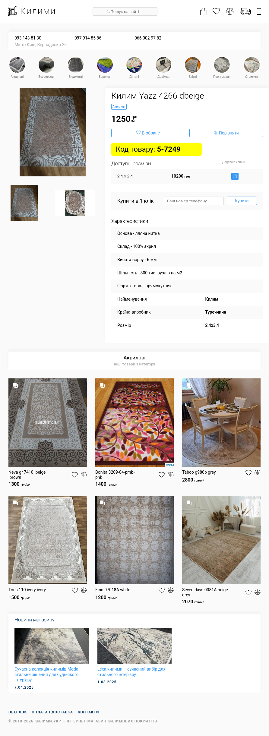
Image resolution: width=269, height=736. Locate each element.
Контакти (88, 712)
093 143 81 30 (27, 38)
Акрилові (134, 358)
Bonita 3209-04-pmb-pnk (114, 475)
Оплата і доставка (52, 712)
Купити (242, 200)
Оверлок (17, 712)
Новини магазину (34, 620)
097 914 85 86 (87, 38)
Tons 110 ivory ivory (27, 589)
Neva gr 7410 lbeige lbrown (27, 475)
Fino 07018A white (112, 589)
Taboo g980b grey (199, 472)
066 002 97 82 (147, 38)
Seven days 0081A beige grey (205, 592)
